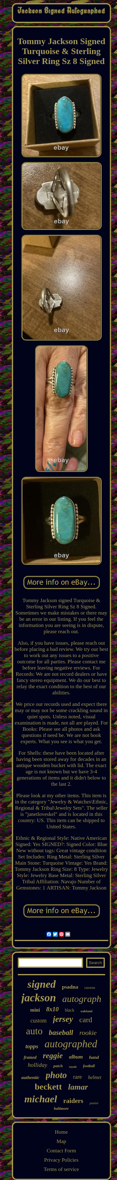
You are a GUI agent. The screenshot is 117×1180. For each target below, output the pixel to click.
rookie (87, 1032)
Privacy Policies (61, 1160)
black (69, 1010)
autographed (71, 1044)
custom (39, 1021)
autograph (81, 999)
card (85, 1020)
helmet (94, 1077)
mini (35, 1010)
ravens (90, 987)
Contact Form (61, 1151)
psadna (70, 987)
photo (56, 1075)
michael (40, 1099)
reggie (53, 1055)
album (76, 1057)
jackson (39, 998)
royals (73, 1066)
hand (94, 1057)
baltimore (61, 1108)
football (89, 1066)
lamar (78, 1086)
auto (34, 1031)
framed (30, 1057)
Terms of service (61, 1169)
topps (32, 1046)
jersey (63, 1019)
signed (41, 984)
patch (58, 1065)
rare (77, 1077)
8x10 (52, 1009)
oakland (86, 1011)
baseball (61, 1032)
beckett (48, 1086)
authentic (30, 1077)
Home (61, 1132)
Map (61, 1141)
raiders (73, 1101)
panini (94, 1103)
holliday (37, 1065)
